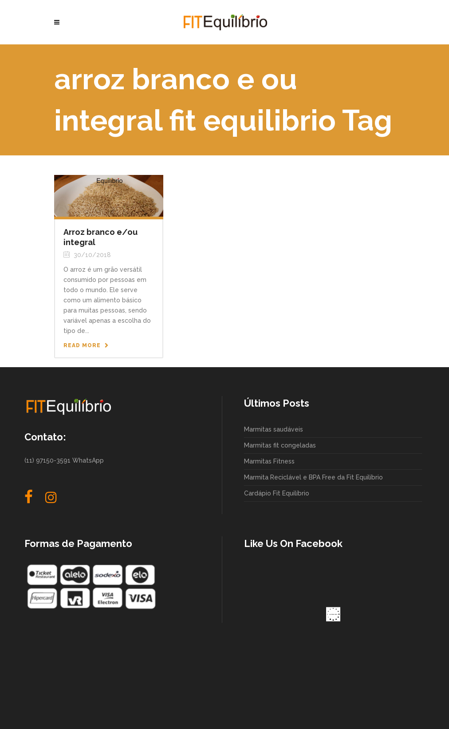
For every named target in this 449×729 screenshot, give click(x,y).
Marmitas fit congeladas (280, 445)
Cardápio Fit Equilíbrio (276, 493)
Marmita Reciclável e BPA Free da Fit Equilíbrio (313, 477)
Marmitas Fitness (269, 461)
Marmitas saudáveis (273, 429)
